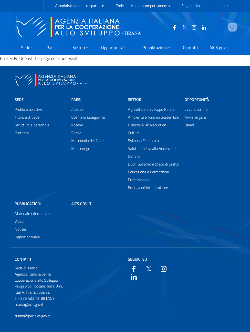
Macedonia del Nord (87, 141)
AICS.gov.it (81, 204)
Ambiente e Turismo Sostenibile (153, 117)
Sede (19, 99)
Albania (77, 109)
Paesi (76, 99)
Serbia (76, 133)
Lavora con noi (196, 109)
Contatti (23, 259)
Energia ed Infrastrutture (148, 187)
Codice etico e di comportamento (143, 6)
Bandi (189, 125)
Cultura (134, 133)
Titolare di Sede (27, 117)
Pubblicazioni (28, 204)
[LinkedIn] (202, 27)
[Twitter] (182, 27)
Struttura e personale (32, 125)
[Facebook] (172, 27)
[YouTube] (192, 27)
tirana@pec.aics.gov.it (32, 316)
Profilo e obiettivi (28, 109)
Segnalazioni (191, 6)
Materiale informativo (32, 213)
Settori (135, 99)
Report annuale (27, 237)
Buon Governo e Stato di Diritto (153, 164)
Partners (22, 133)
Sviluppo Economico (144, 141)
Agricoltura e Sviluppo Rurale (151, 109)
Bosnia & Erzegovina (88, 117)
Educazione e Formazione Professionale (148, 176)
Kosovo (77, 125)
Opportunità (197, 99)
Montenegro (81, 148)
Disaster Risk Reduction (147, 125)
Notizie (20, 229)
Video (19, 221)
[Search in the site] (236, 27)
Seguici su (137, 259)
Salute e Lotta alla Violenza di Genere (152, 152)
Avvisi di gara (195, 117)
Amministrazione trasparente (79, 6)
